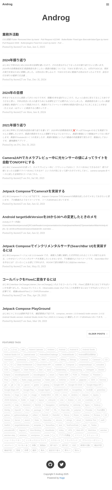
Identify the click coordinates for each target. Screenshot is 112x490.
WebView (92, 430)
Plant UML (65, 410)
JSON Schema (10, 400)
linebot (70, 400)
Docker (101, 370)
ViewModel (49, 430)
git (12, 385)
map (17, 405)
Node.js (97, 405)
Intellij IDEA (46, 395)
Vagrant (22, 430)
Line (62, 400)
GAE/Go (62, 380)
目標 (26, 450)
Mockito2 (27, 405)
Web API (80, 430)
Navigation (50, 405)
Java (65, 395)
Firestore (96, 375)
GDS (93, 380)
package (37, 410)
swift (102, 420)
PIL (55, 410)
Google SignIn (44, 390)
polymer (77, 410)
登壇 (18, 450)
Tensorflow (50, 425)
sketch (27, 420)
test (60, 425)
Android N (74, 350)
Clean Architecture (24, 365)
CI (5, 365)
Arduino (34, 360)
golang (46, 385)
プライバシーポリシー (91, 440)
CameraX (96, 360)
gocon (27, 385)
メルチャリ (9, 445)
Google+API (59, 385)
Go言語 (89, 390)
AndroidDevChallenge (49, 355)
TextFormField (72, 425)
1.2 (5, 350)
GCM (72, 380)
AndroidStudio (68, 355)
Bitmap (73, 360)
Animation (8, 360)
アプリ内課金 (64, 435)
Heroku (7, 395)
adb (23, 350)
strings (69, 420)
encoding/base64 (22, 375)
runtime (86, 415)
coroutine (100, 365)
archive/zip (21, 360)
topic (85, 425)
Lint (79, 400)
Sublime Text (90, 420)
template (37, 425)
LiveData (89, 400)
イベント (78, 435)
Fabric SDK (63, 375)
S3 (106, 415)
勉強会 (43, 445)
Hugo (17, 395)
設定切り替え (54, 450)
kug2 (32, 400)
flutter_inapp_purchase (31, 380)
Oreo (27, 410)
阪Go (77, 450)
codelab (58, 365)
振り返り (54, 445)
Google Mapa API (93, 385)
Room (76, 415)
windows (23, 435)
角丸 (43, 450)
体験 (34, 445)
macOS (7, 405)
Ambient (50, 350)
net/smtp (76, 405)
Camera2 (84, 360)
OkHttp (7, 410)
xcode (46, 435)
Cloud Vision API (44, 365)
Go (18, 385)
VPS (70, 430)
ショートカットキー (12, 440)
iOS (56, 395)
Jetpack (85, 395)
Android (62, 350)
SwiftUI (7, 425)
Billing (63, 360)
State (36, 420)
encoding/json (39, 375)
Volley (61, 430)
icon (25, 395)
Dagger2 (16, 370)
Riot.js (66, 415)
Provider (88, 410)
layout (41, 400)
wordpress (35, 435)
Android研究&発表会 (87, 355)
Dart (41, 370)
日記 (74, 445)
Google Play (28, 390)
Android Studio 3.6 (12, 355)
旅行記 (65, 445)
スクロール (55, 440)
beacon (53, 360)
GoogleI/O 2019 (61, 390)
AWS (43, 360)
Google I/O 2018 (75, 385)
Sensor (7, 420)
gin (5, 385)
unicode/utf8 (9, 430)
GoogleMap (77, 390)
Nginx (87, 405)
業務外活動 (85, 445)
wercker (103, 430)
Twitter (94, 425)
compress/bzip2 (85, 365)
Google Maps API (11, 390)
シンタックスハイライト (36, 440)
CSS (6, 370)
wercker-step (9, 435)
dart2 (49, 370)
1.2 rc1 (14, 350)
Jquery (96, 395)
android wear (29, 355)
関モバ (67, 450)
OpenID (17, 410)
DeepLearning (76, 370)
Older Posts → (98, 334)
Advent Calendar (36, 350)
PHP (47, 410)
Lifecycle (52, 400)
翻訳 (34, 450)
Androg (7, 4)
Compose (70, 365)
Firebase (85, 375)
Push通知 (101, 410)
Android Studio (89, 350)
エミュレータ (92, 435)
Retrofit (45, 415)
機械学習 (8, 450)
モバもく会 (23, 445)
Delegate (90, 370)
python (7, 415)
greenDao (101, 390)
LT (98, 400)
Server (17, 420)
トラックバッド (71, 440)
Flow (6, 380)
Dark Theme (29, 370)
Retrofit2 (56, 415)
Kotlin (23, 400)
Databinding (61, 370)
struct (78, 420)
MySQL (38, 405)
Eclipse (7, 375)
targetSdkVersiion (22, 425)
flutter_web (50, 380)
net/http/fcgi (64, 405)
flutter (15, 380)
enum (52, 375)
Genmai (102, 380)
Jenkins (74, 395)
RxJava (97, 415)
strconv (59, 420)
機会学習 (98, 445)
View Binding (35, 430)
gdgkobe (82, 380)
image (34, 395)
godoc (36, 385)
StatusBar (47, 420)
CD (106, 360)
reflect (35, 415)
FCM (75, 375)
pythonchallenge (21, 415)
